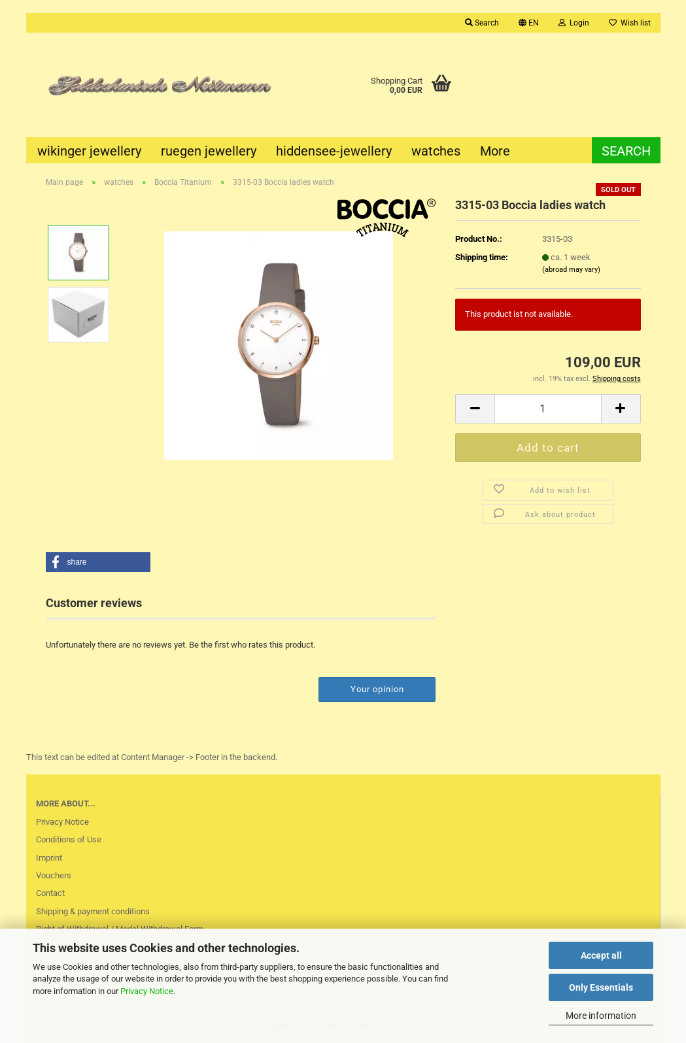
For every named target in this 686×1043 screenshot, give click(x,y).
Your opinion (377, 689)
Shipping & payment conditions (93, 911)
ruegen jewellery (208, 151)
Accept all (601, 955)
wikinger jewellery (89, 151)
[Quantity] (547, 408)
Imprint (49, 858)
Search (626, 151)
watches (435, 151)
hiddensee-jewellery (334, 151)
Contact (50, 893)
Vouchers (53, 875)
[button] (529, 23)
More (495, 151)
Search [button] (482, 22)
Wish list (630, 22)
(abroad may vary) (571, 269)
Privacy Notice (146, 991)
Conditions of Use (68, 839)
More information (601, 1015)
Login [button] (573, 22)
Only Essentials (601, 987)
